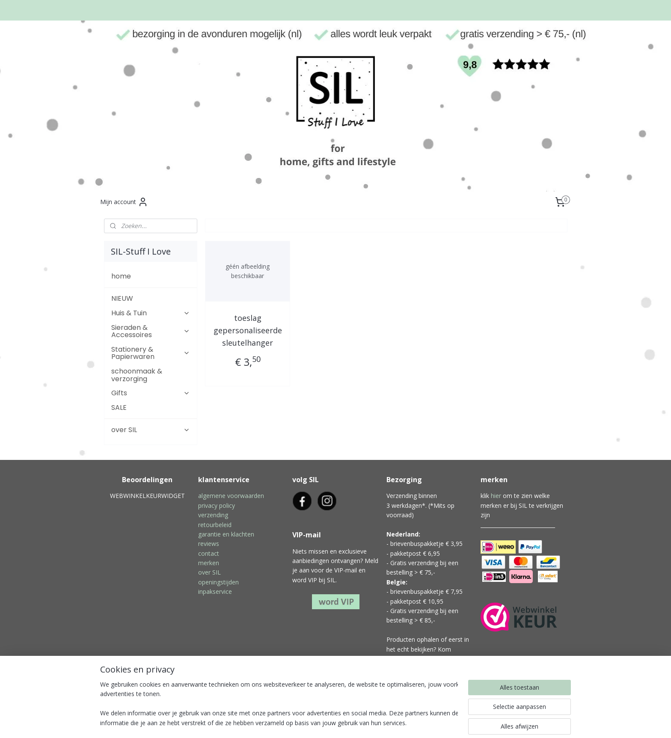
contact (208, 553)
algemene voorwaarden (231, 496)
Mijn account (124, 202)
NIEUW (122, 298)
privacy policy (216, 505)
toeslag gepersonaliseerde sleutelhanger (247, 330)
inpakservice (215, 591)
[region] (279, 704)
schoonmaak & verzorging (136, 375)
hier (496, 496)
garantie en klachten (226, 534)
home (121, 276)
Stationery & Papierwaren (150, 353)
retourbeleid (215, 525)
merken (208, 563)
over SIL (150, 430)
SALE (119, 407)
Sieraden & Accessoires (150, 331)
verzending (213, 515)
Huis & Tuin (150, 313)
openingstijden (218, 582)
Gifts (150, 393)
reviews (208, 543)
